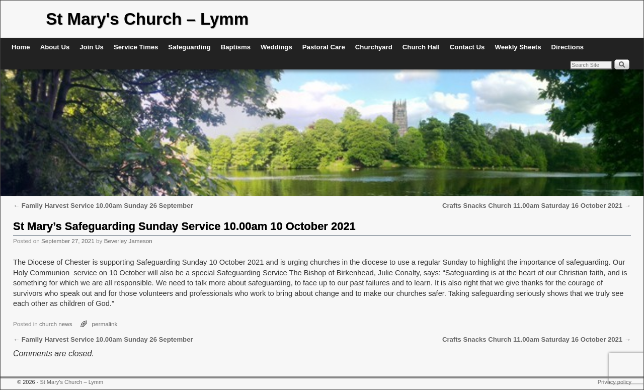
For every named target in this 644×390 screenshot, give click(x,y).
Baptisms (236, 47)
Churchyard (373, 47)
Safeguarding (189, 47)
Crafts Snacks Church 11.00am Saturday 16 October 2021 (536, 205)
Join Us (91, 47)
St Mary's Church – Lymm (147, 19)
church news (55, 324)
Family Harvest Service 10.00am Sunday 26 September (103, 205)
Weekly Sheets (518, 47)
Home (21, 47)
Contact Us (467, 47)
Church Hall (421, 47)
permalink (105, 324)
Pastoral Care (323, 47)
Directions (567, 47)
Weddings (276, 47)
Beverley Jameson (128, 241)
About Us (55, 47)
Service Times (136, 47)
